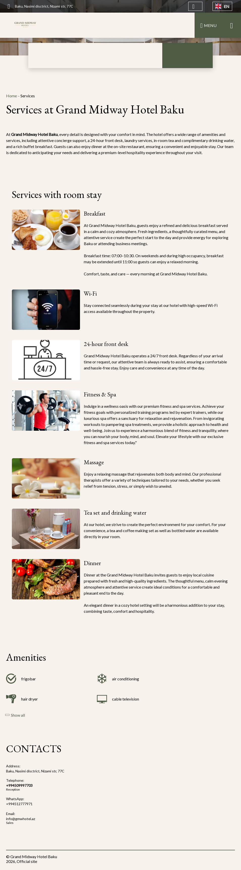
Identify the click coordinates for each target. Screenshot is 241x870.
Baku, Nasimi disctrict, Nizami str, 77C (35, 771)
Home (12, 95)
